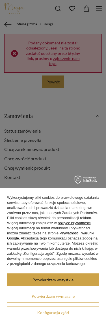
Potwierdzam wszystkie (53, 279)
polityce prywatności (74, 223)
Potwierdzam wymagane (53, 296)
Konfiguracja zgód (53, 312)
